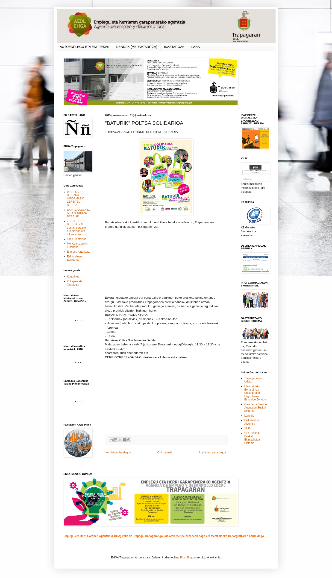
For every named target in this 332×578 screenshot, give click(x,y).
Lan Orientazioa (77, 239)
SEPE (248, 428)
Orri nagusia (164, 452)
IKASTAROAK (174, 47)
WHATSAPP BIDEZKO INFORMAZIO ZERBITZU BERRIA (75, 198)
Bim (182, 557)
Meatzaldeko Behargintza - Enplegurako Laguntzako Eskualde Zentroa (255, 393)
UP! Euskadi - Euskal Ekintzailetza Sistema (252, 437)
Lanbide (249, 415)
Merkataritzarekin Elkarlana (77, 245)
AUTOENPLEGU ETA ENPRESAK (84, 47)
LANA (195, 47)
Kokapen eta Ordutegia (74, 283)
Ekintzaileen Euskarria (74, 258)
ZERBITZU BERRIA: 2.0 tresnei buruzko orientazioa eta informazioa (76, 227)
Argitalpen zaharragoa (212, 452)
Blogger (191, 557)
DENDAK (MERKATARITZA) (136, 47)
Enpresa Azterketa (78, 251)
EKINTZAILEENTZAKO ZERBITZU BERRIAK (78, 213)
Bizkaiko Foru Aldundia (252, 422)
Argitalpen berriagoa (118, 452)
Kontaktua (73, 276)
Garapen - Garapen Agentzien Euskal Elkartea (256, 408)
